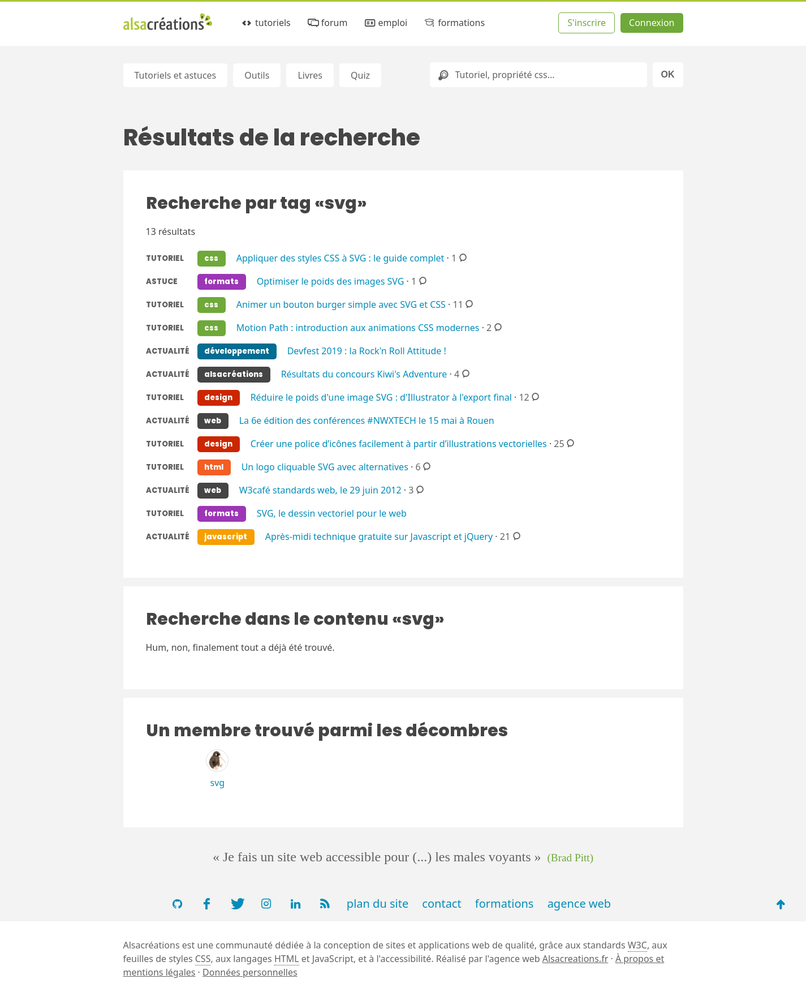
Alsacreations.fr (575, 958)
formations (454, 23)
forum (326, 23)
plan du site (377, 903)
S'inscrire (586, 22)
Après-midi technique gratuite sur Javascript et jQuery (379, 536)
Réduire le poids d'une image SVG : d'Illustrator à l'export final (381, 396)
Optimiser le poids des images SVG (330, 280)
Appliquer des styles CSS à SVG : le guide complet (340, 257)
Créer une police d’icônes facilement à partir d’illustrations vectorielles (399, 443)
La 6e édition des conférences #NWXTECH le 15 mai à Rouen (366, 420)
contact (441, 903)
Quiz (360, 75)
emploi (385, 23)
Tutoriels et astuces (176, 75)
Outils (256, 75)
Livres (310, 75)
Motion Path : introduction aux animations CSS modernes (358, 327)
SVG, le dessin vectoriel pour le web (332, 512)
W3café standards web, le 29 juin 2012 (320, 489)
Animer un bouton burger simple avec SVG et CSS (341, 304)
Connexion (651, 22)
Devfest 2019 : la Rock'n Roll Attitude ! (366, 350)
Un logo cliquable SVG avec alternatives (325, 466)
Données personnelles (250, 972)
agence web (579, 903)
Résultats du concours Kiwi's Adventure (364, 373)
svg (217, 782)
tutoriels (265, 23)
